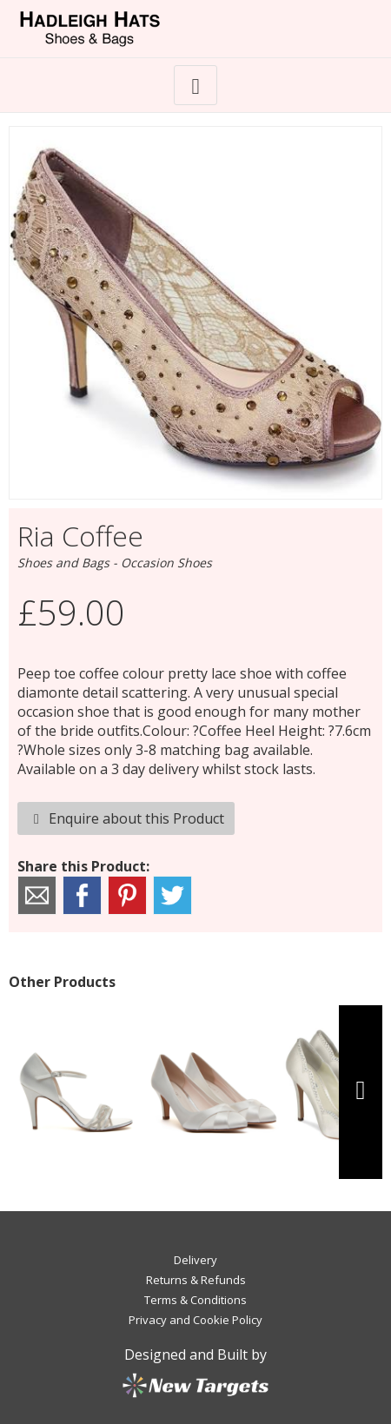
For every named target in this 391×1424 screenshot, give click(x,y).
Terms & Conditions (195, 1300)
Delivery (195, 1260)
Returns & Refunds (196, 1280)
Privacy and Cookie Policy (195, 1320)
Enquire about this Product (126, 818)
